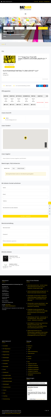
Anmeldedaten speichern (10, 241)
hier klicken (8, 304)
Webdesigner (6, 357)
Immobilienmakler (7, 375)
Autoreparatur (6, 360)
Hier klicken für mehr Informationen (12, 413)
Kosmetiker (5, 346)
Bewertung (7, 168)
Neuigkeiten (30, 375)
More (28, 361)
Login (42, 1)
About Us (29, 356)
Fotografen (5, 363)
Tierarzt (4, 390)
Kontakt (29, 348)
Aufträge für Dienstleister (33, 367)
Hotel (4, 393)
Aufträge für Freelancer (33, 365)
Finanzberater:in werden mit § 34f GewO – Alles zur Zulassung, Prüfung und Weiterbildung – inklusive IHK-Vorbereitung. (37, 305)
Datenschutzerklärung (33, 351)
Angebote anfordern (32, 363)
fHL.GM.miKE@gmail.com (11, 120)
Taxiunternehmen (7, 387)
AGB (29, 349)
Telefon (5, 201)
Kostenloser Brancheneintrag (34, 373)
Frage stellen (22, 168)
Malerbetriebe (6, 351)
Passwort (5, 234)
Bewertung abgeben (9, 66)
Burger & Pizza (6, 354)
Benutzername (6, 228)
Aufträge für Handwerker (33, 369)
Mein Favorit (7, 86)
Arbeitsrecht (5, 372)
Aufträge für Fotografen (33, 371)
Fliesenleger (5, 366)
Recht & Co (29, 346)
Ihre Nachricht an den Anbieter (10, 207)
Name (4, 187)
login (9, 174)
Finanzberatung (6, 399)
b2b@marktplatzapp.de (6, 1)
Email (4, 194)
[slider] (10, 34)
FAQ (14, 168)
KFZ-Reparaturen (6, 349)
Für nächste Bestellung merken (21, 86)
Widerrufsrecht (31, 353)
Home (3, 44)
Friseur (4, 369)
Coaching (5, 396)
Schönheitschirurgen (7, 381)
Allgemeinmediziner (7, 378)
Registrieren (47, 1)
